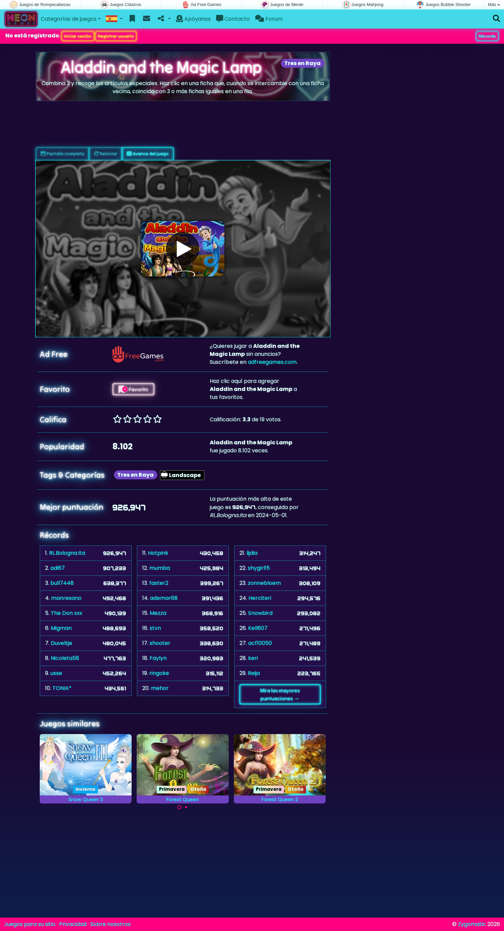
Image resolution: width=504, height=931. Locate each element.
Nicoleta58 (65, 658)
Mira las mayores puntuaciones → (280, 694)
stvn (155, 628)
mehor (160, 688)
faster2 (158, 583)
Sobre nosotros (110, 924)
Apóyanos (193, 19)
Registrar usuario (116, 36)
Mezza (158, 613)
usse (56, 673)
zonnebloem (264, 583)
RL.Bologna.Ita (67, 553)
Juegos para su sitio (29, 924)
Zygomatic (472, 924)
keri (253, 658)
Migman (61, 628)
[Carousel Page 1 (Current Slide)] (179, 807)
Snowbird (260, 613)
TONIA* (61, 688)
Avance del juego (148, 154)
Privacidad (73, 924)
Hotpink (158, 553)
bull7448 (62, 583)
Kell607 (258, 628)
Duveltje (61, 643)
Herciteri (259, 598)
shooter (160, 643)
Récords (487, 36)
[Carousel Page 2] (186, 807)
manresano (66, 598)
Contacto (233, 19)
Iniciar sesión (78, 36)
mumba (159, 568)
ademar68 (164, 598)
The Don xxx (66, 613)
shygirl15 (259, 568)
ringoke (159, 673)
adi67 (57, 568)
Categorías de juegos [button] (69, 19)
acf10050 (260, 643)
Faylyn (158, 658)
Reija (254, 673)
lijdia (252, 553)
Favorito (133, 389)
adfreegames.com (272, 362)
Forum (269, 19)
